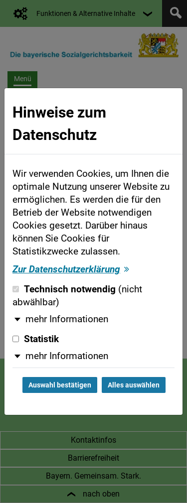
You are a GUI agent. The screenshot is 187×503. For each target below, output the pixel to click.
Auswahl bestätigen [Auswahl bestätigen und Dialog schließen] (59, 385)
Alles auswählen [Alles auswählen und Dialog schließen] (134, 385)
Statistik (35, 339)
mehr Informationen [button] (66, 319)
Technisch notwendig (77, 296)
